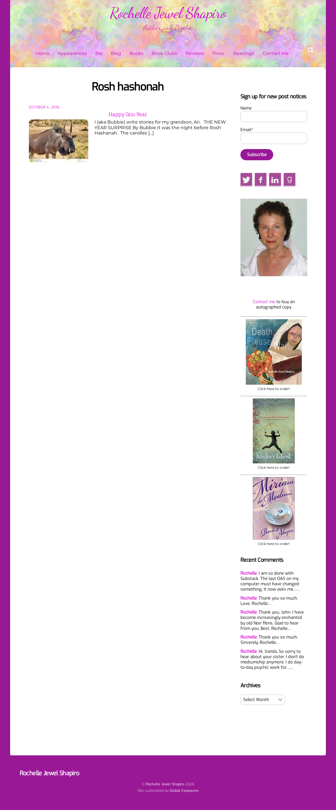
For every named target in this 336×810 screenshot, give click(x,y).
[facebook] (261, 179)
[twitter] (246, 179)
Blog (116, 53)
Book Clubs (164, 53)
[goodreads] (289, 179)
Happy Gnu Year (127, 114)
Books (136, 53)
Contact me (264, 302)
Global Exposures (184, 790)
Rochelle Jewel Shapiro (165, 784)
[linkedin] (275, 179)
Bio (99, 53)
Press (218, 53)
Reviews (195, 53)
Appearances (72, 53)
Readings (243, 53)
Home (42, 53)
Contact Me (276, 53)
